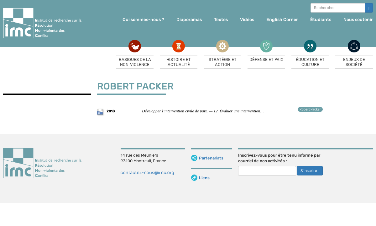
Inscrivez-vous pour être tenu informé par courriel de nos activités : (279, 158)
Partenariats (207, 158)
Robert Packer (310, 109)
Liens (200, 177)
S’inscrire (309, 171)
